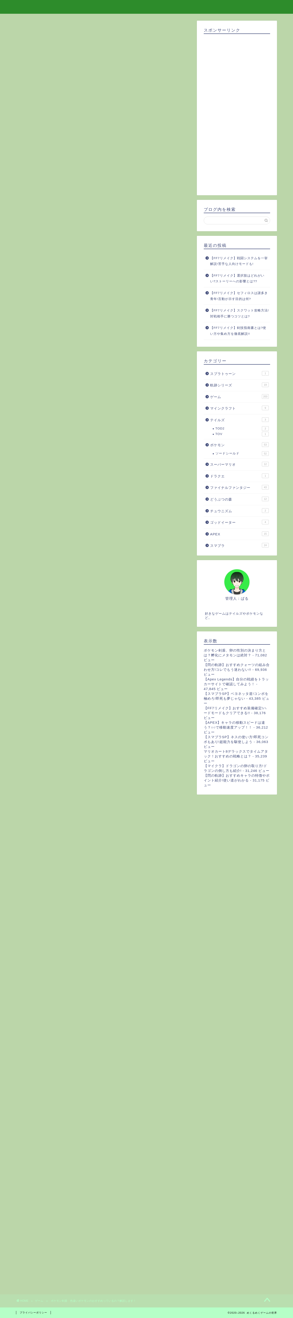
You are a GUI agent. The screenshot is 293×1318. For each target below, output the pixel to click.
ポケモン (32, 1035)
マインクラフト (239, 408)
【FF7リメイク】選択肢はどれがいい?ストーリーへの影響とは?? (237, 278)
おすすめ (77, 1035)
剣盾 (47, 1035)
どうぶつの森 (239, 499)
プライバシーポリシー (33, 1312)
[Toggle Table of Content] (86, 211)
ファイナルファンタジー (239, 487)
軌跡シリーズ (239, 384)
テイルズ (239, 419)
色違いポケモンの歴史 (46, 218)
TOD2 (242, 428)
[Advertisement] (103, 1126)
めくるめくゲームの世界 (146, 6)
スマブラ (239, 545)
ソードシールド (242, 453)
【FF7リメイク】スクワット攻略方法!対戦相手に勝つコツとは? (239, 313)
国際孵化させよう (56, 248)
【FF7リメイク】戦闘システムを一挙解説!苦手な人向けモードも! (239, 261)
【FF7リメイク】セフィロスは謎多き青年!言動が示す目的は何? (239, 296)
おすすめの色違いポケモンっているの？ (60, 229)
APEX (239, 533)
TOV (242, 434)
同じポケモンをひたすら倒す (63, 243)
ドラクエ (239, 475)
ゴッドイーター (239, 522)
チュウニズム (239, 510)
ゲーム (29, 29)
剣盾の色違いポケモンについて (53, 223)
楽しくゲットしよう (44, 253)
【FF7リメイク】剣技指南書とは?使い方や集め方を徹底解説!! (238, 331)
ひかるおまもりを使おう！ (62, 239)
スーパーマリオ (239, 464)
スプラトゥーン (239, 373)
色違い (61, 1035)
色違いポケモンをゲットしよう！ (55, 234)
